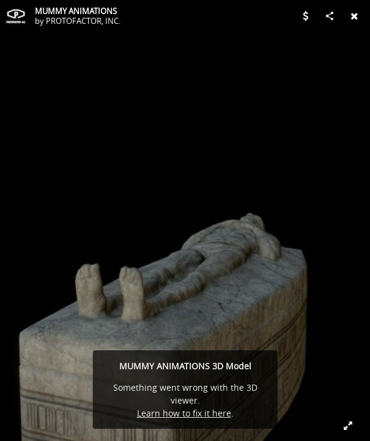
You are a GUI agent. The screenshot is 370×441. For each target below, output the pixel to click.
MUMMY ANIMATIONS (76, 11)
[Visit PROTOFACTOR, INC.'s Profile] (16, 16)
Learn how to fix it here (184, 413)
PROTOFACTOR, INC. (83, 20)
